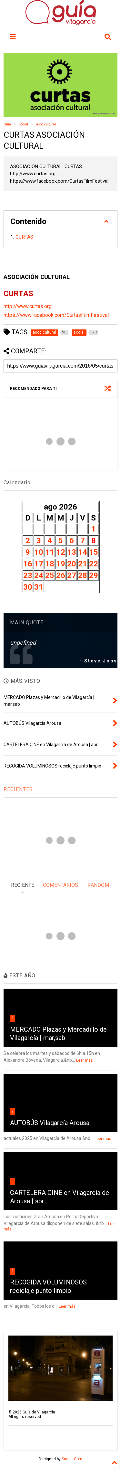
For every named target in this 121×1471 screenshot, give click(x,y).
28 (82, 575)
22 (93, 563)
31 (38, 587)
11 (49, 552)
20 (71, 563)
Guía (7, 124)
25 (49, 575)
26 (60, 575)
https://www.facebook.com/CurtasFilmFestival (56, 315)
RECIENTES (18, 789)
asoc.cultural (46, 124)
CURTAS (25, 237)
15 (93, 552)
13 (71, 552)
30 (27, 587)
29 (93, 575)
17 (38, 563)
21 (82, 563)
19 (60, 563)
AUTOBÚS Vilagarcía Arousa (49, 1123)
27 (71, 575)
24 (38, 575)
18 (49, 563)
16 (27, 563)
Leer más (84, 1060)
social (23, 124)
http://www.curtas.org (28, 306)
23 (27, 575)
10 (38, 552)
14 (82, 552)
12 (60, 552)
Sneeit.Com (72, 1459)
